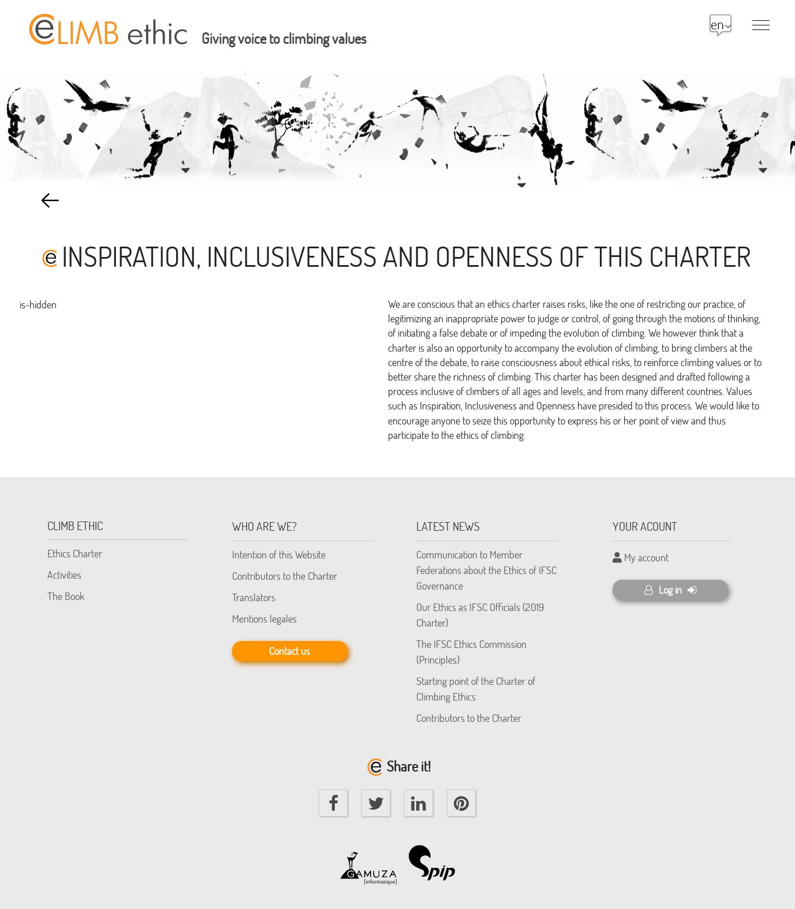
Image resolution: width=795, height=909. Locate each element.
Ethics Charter (74, 553)
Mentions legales (264, 618)
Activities (64, 575)
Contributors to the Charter (284, 576)
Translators (253, 597)
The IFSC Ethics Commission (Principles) (471, 651)
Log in (670, 590)
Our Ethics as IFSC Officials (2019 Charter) (480, 614)
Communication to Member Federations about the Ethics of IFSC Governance (486, 570)
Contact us (289, 651)
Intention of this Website (279, 554)
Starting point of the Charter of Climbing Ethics (475, 688)
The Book (65, 596)
